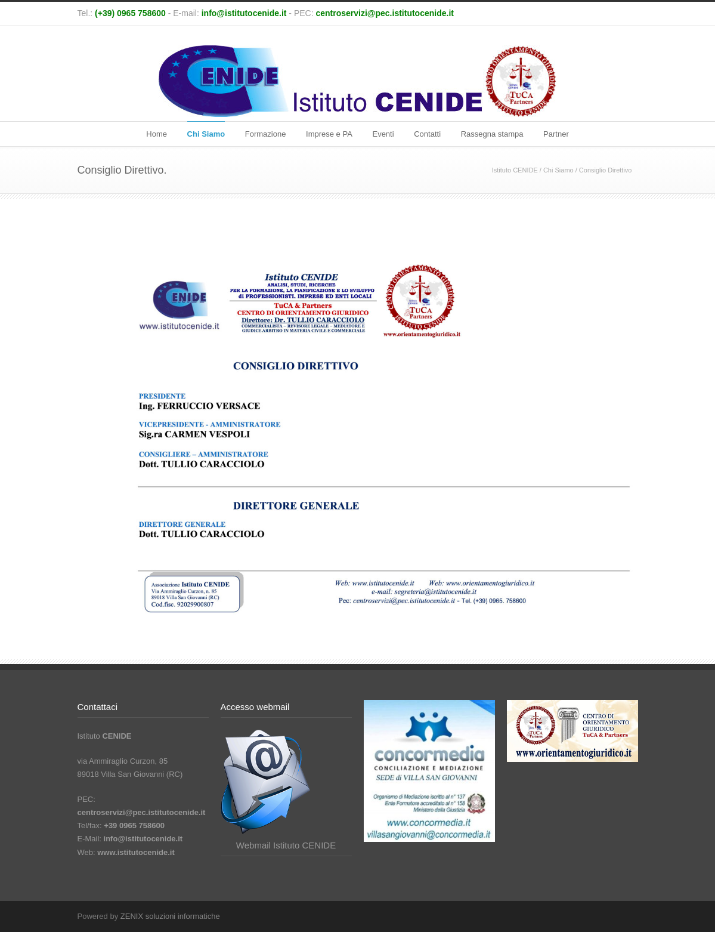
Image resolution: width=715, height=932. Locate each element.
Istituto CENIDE (515, 170)
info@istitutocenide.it (244, 13)
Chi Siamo (206, 133)
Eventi (383, 133)
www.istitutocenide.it (136, 852)
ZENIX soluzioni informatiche (170, 916)
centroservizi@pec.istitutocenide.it (384, 13)
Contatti (427, 133)
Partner (556, 133)
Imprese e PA (329, 133)
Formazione (265, 133)
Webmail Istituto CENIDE (286, 845)
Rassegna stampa (492, 133)
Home (156, 133)
